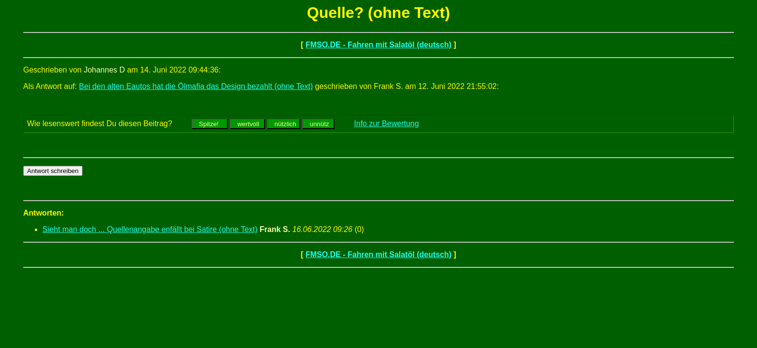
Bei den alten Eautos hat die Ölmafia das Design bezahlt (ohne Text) (196, 86)
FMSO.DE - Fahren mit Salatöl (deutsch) (378, 45)
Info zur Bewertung (386, 123)
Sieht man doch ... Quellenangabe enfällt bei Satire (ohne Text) (149, 229)
